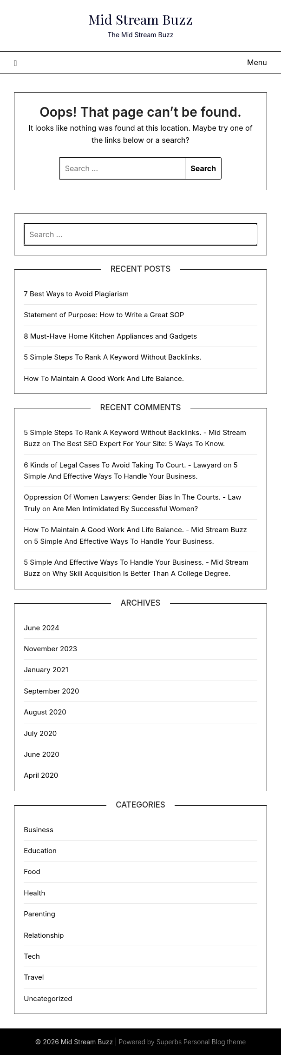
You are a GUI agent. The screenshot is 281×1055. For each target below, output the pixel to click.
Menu (257, 62)
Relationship (44, 935)
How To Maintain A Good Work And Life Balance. (104, 378)
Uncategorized (48, 998)
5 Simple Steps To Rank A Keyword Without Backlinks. (112, 357)
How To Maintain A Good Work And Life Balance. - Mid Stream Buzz (135, 529)
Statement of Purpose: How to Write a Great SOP (104, 314)
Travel (34, 977)
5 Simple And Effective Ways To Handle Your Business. (124, 541)
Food (32, 871)
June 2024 (41, 627)
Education (40, 850)
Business (38, 829)
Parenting (39, 913)
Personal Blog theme (214, 1042)
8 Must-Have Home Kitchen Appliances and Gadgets (110, 336)
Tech (32, 956)
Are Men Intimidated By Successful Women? (125, 508)
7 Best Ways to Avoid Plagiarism (76, 293)
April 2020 (41, 775)
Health (34, 892)
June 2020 (41, 754)
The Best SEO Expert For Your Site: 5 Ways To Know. (138, 443)
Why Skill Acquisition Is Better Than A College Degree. (141, 573)
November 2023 (50, 648)
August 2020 (45, 712)
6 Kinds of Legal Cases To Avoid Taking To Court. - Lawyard (122, 465)
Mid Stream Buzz (141, 19)
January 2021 (46, 669)
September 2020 (51, 691)
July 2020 (40, 733)
